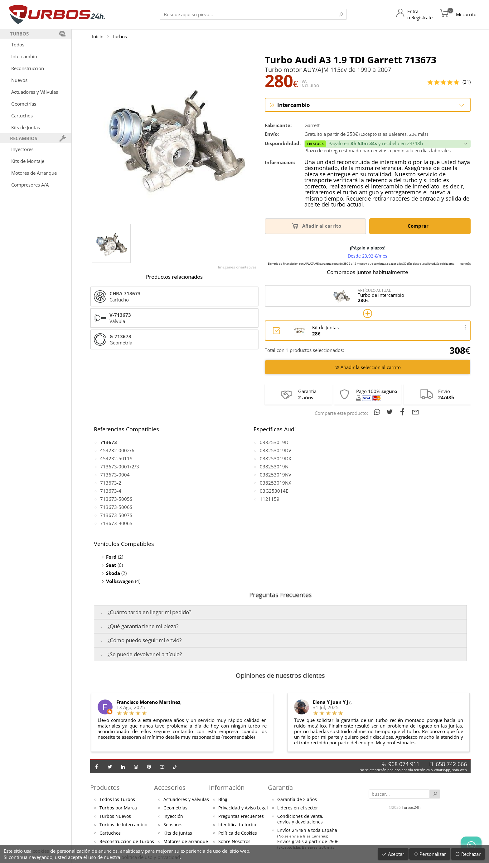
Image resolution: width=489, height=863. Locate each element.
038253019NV (275, 475)
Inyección (173, 816)
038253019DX (275, 459)
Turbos (119, 36)
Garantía (280, 787)
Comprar (419, 225)
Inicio (98, 36)
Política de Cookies (237, 833)
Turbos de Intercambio (123, 825)
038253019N (274, 467)
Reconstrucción (27, 68)
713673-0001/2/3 (119, 467)
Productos (105, 787)
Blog (222, 800)
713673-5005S (116, 499)
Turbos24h (411, 807)
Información (226, 787)
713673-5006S (116, 507)
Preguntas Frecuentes (241, 816)
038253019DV (275, 451)
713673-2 (110, 483)
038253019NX (275, 483)
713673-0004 (115, 475)
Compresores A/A (30, 185)
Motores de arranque (185, 842)
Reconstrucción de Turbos (126, 842)
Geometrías (23, 104)
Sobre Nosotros (234, 842)
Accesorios (170, 787)
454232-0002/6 (117, 451)
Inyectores (22, 149)
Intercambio (24, 56)
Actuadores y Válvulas (34, 92)
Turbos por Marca (118, 808)
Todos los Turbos (117, 800)
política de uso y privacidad (150, 857)
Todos (17, 44)
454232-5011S (116, 459)
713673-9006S (116, 523)
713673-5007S (116, 515)
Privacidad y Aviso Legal (243, 808)
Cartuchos (22, 115)
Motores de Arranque (34, 173)
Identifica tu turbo (237, 825)
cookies (41, 851)
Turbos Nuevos (115, 816)
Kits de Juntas (25, 127)
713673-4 (110, 491)
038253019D (274, 442)
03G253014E (274, 491)
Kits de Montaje (27, 161)
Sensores (172, 825)
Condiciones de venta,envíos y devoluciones (300, 819)
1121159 (269, 499)
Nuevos (19, 80)
